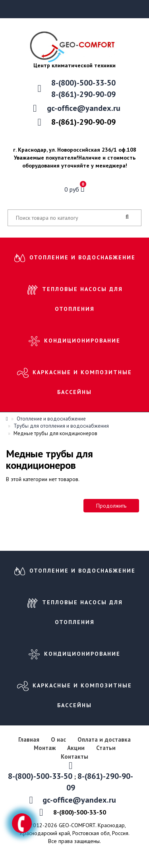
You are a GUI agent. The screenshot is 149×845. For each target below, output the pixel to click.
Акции (76, 748)
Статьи (106, 748)
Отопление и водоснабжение (82, 257)
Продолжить (111, 505)
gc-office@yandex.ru (83, 108)
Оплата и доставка (104, 739)
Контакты (74, 756)
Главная (28, 739)
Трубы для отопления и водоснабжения (61, 425)
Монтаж (45, 748)
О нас (58, 739)
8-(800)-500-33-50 (83, 83)
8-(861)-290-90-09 (83, 94)
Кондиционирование (82, 340)
